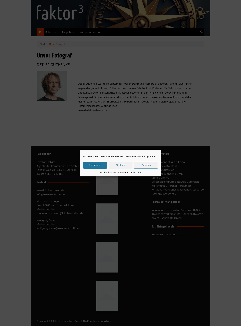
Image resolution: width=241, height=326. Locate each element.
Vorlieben (146, 165)
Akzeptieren (95, 165)
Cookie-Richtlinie (108, 172)
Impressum (123, 172)
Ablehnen (120, 165)
